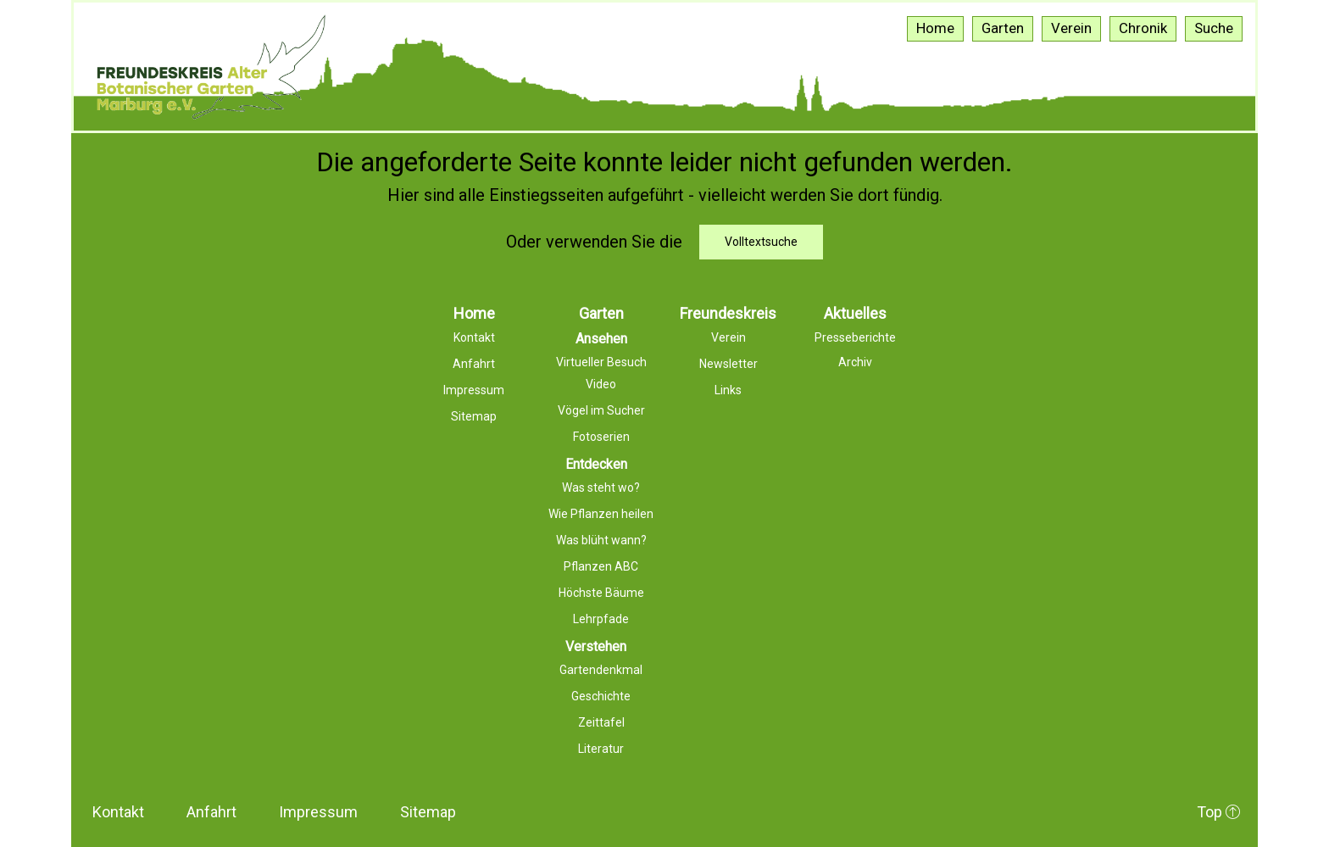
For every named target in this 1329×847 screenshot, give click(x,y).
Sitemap (428, 812)
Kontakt (118, 812)
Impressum (318, 812)
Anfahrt (211, 812)
